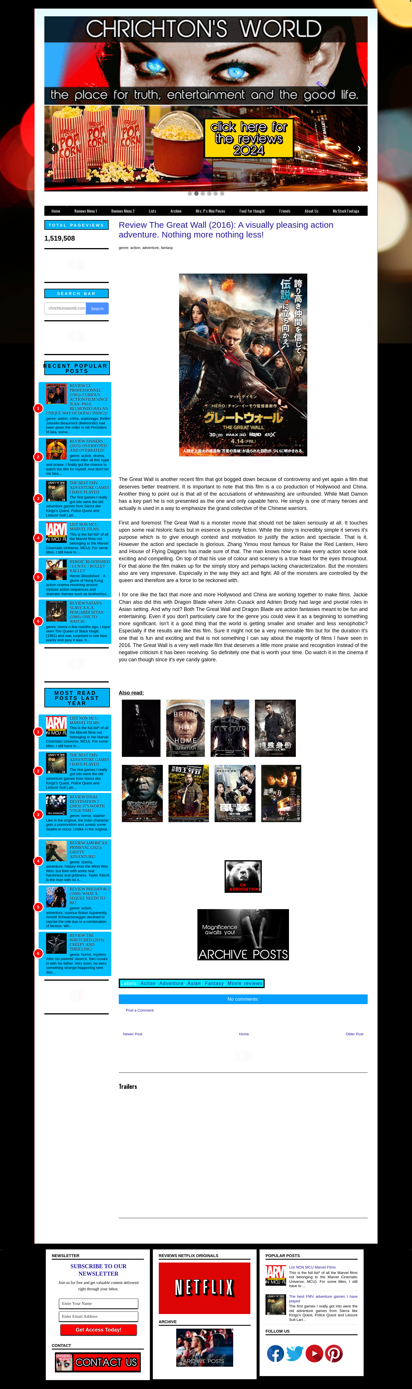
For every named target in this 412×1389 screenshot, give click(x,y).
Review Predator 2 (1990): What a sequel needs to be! (90, 896)
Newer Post (132, 1034)
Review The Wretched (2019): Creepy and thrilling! (87, 942)
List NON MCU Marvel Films (84, 526)
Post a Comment (140, 1010)
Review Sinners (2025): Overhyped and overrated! (88, 445)
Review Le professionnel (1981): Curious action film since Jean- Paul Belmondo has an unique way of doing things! (77, 399)
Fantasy (214, 983)
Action (148, 983)
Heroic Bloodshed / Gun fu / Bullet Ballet (90, 566)
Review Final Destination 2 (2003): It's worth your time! (87, 804)
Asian (194, 983)
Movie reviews (245, 983)
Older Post (354, 1034)
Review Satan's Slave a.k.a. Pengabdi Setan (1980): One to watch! (87, 612)
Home (244, 1034)
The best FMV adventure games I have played (89, 487)
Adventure (171, 983)
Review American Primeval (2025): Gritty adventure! (89, 850)
